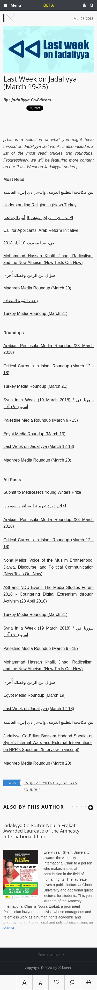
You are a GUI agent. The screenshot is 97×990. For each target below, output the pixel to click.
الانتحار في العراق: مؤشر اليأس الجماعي (38, 218)
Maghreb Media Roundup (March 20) (37, 288)
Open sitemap (49, 954)
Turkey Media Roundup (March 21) (35, 313)
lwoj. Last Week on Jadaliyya (50, 783)
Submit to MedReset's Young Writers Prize (42, 492)
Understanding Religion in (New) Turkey (40, 205)
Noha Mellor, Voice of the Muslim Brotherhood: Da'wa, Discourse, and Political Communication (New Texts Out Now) (48, 567)
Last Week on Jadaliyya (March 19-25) (40, 82)
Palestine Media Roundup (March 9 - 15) (40, 420)
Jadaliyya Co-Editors (31, 100)
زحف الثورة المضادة (20, 300)
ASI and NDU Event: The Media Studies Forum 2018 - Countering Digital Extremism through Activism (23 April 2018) (48, 594)
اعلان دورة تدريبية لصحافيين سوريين (34, 506)
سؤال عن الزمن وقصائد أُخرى (29, 275)
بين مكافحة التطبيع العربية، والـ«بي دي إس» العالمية (48, 192)
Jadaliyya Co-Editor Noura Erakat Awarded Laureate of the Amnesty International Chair (41, 830)
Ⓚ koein (64, 967)
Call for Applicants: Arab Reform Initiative (40, 230)
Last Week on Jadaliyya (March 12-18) (38, 446)
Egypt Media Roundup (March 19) (34, 434)
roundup (32, 790)
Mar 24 (8, 928)
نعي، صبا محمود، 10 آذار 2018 (29, 243)
